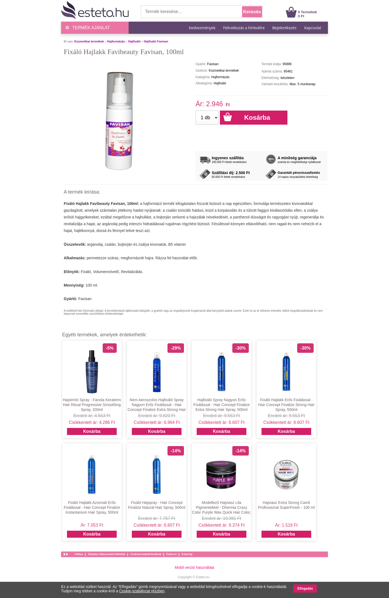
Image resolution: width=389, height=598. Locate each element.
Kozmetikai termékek (89, 41)
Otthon (79, 554)
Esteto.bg (187, 554)
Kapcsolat (312, 27)
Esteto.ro (171, 554)
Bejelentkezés (284, 27)
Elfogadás (305, 588)
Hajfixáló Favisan (156, 41)
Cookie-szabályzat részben (142, 591)
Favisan (85, 299)
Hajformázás (116, 41)
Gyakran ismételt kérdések (145, 554)
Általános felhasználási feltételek (106, 554)
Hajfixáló (134, 41)
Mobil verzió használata (194, 567)
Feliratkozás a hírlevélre (244, 27)
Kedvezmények (202, 27)
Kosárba (91, 431)
